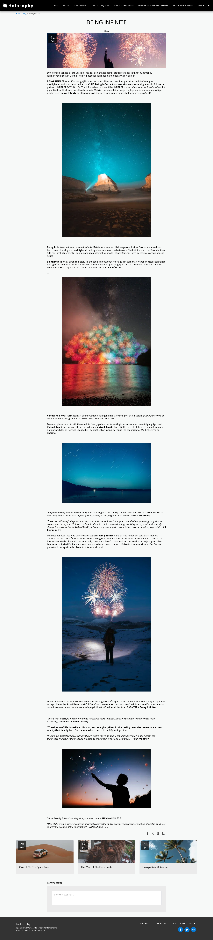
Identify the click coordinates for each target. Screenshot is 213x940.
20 (22, 845)
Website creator (38, 930)
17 (83, 845)
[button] (209, 5)
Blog (24, 13)
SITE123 (27, 930)
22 (145, 845)
